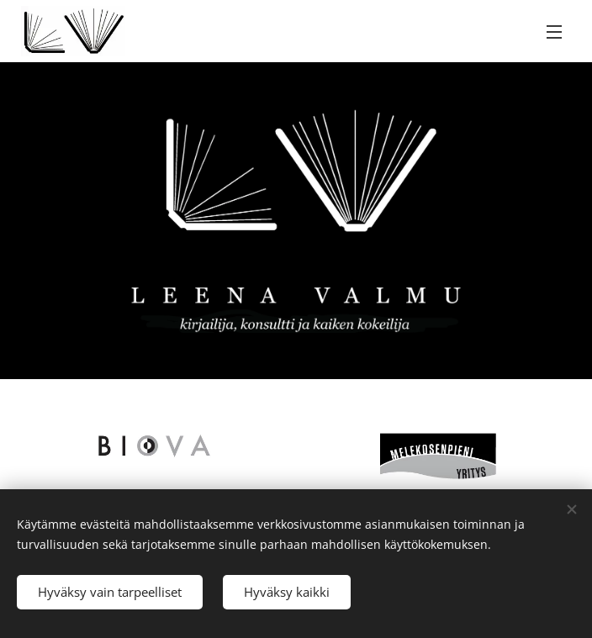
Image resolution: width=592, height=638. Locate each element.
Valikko (554, 32)
